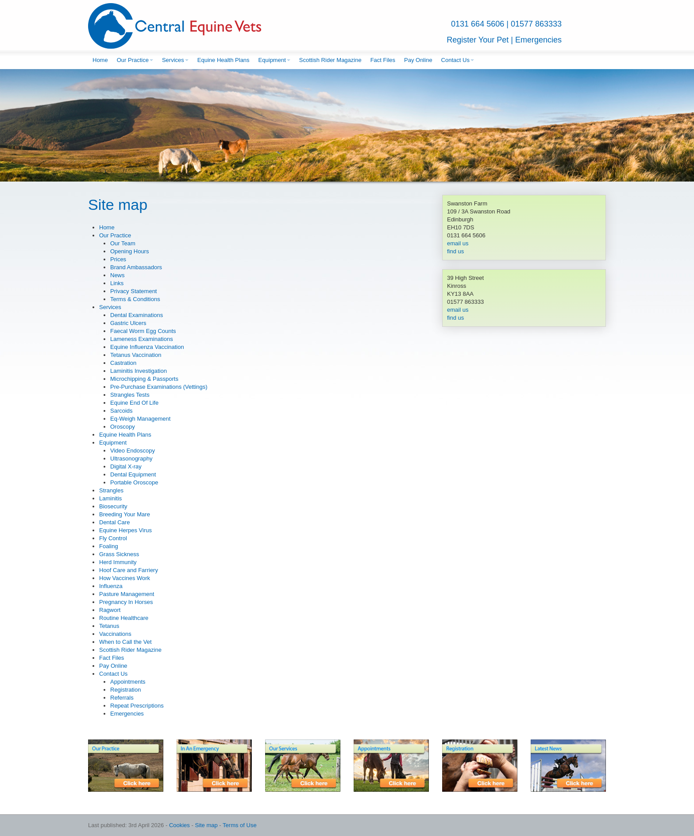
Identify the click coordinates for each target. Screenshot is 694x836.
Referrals (122, 697)
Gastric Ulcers (128, 323)
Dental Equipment (133, 474)
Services (175, 60)
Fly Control (113, 538)
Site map (206, 825)
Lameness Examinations (141, 339)
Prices (118, 259)
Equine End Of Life (134, 402)
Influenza (111, 586)
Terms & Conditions (135, 299)
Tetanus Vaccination (135, 355)
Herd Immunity (118, 562)
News (117, 275)
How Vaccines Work (124, 578)
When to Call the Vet (125, 642)
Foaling (108, 546)
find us (455, 251)
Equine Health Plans (223, 60)
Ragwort (109, 610)
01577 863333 (536, 23)
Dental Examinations (136, 315)
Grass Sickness (119, 554)
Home (100, 60)
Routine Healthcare (123, 618)
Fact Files (382, 60)
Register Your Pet (478, 39)
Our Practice (135, 60)
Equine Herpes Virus (125, 530)
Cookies (179, 825)
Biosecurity (113, 506)
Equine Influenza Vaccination (147, 347)
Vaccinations (115, 634)
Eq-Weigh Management (140, 418)
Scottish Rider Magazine (330, 60)
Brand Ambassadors (136, 267)
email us (457, 243)
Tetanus (109, 626)
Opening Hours (129, 251)
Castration (123, 363)
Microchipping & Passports (144, 378)
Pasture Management (126, 594)
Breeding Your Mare (124, 514)
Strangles (111, 490)
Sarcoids (121, 410)
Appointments (128, 681)
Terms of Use (240, 825)
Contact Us (457, 60)
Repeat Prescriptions (137, 705)
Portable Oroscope (134, 482)
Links (116, 283)
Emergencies (538, 39)
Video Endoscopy (132, 450)
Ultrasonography (131, 458)
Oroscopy (122, 426)
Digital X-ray (126, 466)
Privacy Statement (133, 291)
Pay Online (418, 60)
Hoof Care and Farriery (128, 570)
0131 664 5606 (477, 23)
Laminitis (110, 498)
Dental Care (114, 522)
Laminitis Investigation (138, 371)
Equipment (274, 60)
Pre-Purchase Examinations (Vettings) (159, 386)
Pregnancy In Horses (126, 602)
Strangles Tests (130, 394)
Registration (125, 689)
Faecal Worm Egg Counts (143, 331)
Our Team (122, 243)
